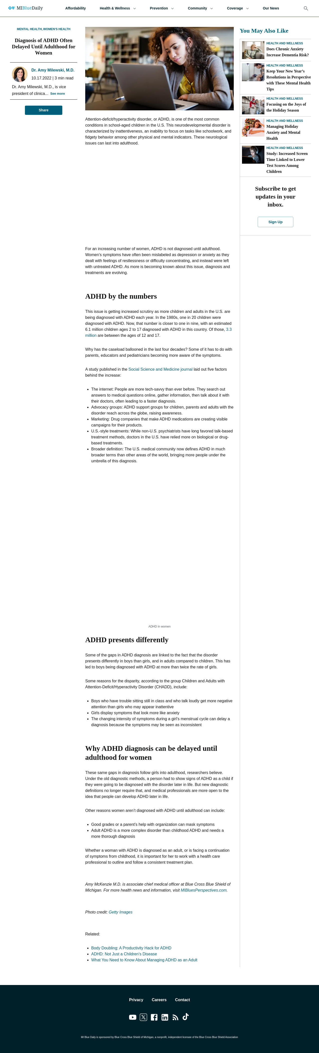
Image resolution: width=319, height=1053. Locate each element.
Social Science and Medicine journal (160, 369)
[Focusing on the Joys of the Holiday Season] (253, 105)
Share (43, 110)
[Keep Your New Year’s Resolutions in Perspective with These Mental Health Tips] (253, 72)
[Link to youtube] (132, 1018)
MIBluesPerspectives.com (204, 890)
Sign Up (275, 222)
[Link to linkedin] (164, 1018)
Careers (159, 1000)
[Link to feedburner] (175, 1018)
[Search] (306, 8)
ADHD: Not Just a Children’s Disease (124, 954)
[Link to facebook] (154, 1018)
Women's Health (56, 29)
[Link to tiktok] (186, 1018)
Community (200, 8)
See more (57, 94)
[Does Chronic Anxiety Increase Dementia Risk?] (253, 50)
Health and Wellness (284, 43)
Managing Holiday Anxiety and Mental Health (283, 132)
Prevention (162, 8)
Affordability (75, 8)
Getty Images (120, 912)
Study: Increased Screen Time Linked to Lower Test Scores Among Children (287, 162)
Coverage (238, 8)
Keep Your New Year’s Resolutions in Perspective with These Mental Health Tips (288, 80)
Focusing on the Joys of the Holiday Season (286, 107)
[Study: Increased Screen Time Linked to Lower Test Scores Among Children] (253, 155)
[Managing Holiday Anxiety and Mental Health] (253, 128)
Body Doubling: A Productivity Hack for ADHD (131, 948)
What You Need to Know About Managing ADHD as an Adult (144, 960)
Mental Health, (30, 29)
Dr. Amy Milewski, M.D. (53, 70)
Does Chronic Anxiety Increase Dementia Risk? (287, 52)
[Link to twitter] (143, 1018)
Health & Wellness (118, 8)
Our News (271, 8)
